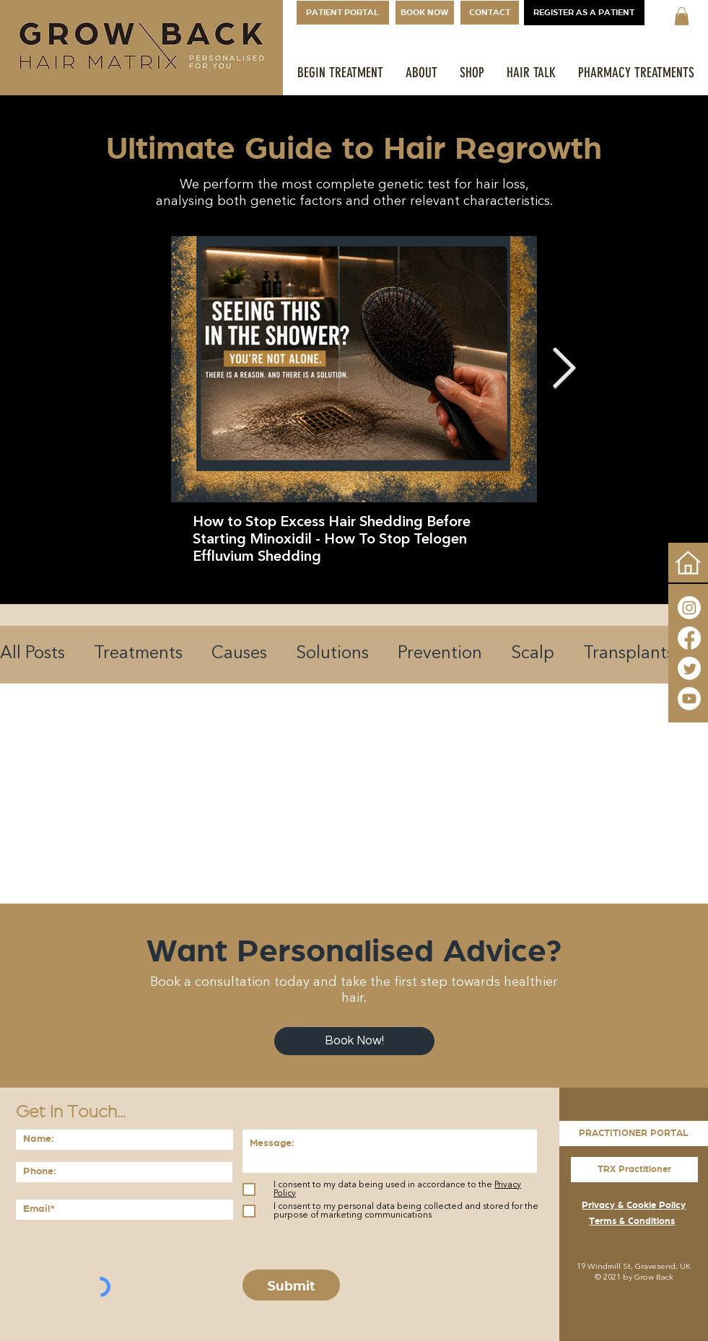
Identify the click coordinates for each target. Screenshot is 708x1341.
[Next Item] (564, 369)
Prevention (440, 654)
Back (664, 1278)
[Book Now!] (354, 1041)
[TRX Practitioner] (634, 1169)
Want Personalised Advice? (354, 950)
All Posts (32, 654)
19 (581, 1267)
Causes (239, 654)
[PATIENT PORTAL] (343, 12)
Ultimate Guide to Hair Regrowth (354, 148)
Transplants (628, 654)
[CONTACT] (490, 12)
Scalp (532, 654)
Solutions (332, 654)
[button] (681, 16)
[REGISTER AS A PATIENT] (584, 12)
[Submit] (291, 1285)
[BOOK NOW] (425, 12)
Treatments (138, 654)
